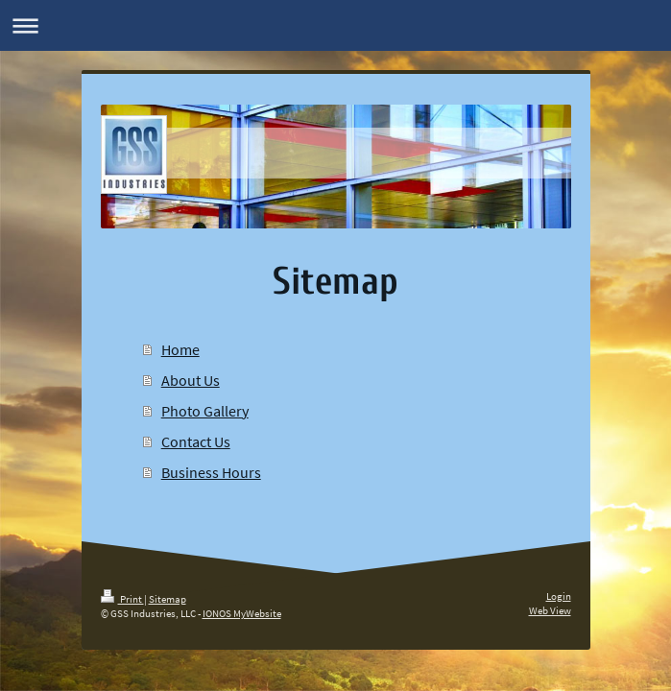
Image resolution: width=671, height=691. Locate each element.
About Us (190, 380)
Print (122, 599)
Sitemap (167, 599)
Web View (550, 610)
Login (558, 596)
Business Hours (211, 472)
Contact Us (195, 441)
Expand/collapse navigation (335, 25)
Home (180, 349)
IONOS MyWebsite (242, 613)
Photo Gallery (205, 410)
